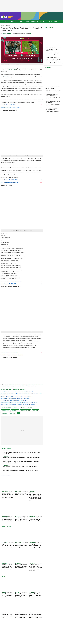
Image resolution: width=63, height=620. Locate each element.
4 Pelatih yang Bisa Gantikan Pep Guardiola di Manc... (52, 112)
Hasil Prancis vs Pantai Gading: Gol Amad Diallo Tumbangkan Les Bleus (20, 466)
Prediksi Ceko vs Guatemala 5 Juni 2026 (9, 182)
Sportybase (12, 413)
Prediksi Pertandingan (25, 410)
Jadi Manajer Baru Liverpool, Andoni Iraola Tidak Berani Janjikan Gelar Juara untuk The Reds (7, 496)
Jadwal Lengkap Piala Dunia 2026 (53, 47)
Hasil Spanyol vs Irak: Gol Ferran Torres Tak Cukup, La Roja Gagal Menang (20, 470)
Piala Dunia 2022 (12, 69)
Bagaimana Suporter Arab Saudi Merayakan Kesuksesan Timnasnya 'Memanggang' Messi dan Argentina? (21, 394)
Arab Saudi (6, 76)
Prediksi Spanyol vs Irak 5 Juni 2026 (8, 283)
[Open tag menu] (18, 413)
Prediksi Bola (35, 410)
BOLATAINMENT (34, 21)
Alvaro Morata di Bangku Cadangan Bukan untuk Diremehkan (15, 398)
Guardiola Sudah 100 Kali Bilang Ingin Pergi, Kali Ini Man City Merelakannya (21, 519)
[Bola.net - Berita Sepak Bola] (7, 17)
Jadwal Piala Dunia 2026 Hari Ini (52, 57)
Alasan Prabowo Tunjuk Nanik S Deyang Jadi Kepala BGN (7, 595)
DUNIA (21, 21)
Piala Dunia (7, 25)
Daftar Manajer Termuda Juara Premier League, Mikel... (52, 109)
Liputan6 (4, 592)
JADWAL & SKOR (42, 21)
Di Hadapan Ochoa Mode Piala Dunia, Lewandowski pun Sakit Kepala (16, 396)
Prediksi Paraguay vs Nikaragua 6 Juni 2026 (10, 107)
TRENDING (11, 21)
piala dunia (4, 542)
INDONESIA (27, 21)
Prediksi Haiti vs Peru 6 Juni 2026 (8, 104)
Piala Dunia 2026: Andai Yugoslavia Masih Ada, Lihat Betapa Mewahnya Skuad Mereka (53, 54)
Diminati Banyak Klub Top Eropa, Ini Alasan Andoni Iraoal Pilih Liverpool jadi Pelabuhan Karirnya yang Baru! (35, 497)
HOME (6, 21)
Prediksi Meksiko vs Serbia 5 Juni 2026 (9, 179)
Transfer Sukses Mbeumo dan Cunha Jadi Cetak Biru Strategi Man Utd (8, 519)
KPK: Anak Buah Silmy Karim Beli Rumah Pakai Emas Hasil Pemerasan (35, 595)
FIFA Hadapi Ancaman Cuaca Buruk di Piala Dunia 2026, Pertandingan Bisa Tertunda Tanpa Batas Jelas (35, 567)
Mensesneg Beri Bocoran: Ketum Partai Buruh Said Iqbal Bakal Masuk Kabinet (35, 616)
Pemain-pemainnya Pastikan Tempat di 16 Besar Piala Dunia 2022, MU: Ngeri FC (19, 402)
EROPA (16, 21)
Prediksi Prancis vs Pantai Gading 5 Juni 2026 (11, 281)
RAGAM (50, 21)
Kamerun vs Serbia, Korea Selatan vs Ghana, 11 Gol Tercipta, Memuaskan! (18, 404)
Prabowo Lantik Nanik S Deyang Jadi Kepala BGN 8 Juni (8, 616)
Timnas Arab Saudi (9, 68)
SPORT (55, 21)
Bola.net (2, 25)
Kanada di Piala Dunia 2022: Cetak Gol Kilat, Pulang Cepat (14, 400)
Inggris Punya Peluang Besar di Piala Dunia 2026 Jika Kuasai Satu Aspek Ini (21, 457)
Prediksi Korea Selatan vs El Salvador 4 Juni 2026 (12, 355)
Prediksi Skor (4, 413)
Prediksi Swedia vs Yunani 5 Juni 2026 (9, 352)
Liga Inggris (6, 450)
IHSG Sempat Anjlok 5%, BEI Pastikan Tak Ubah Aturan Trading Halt (21, 616)
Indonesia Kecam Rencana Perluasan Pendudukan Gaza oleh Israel (21, 595)
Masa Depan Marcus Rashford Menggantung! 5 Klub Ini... (52, 95)
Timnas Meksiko (24, 68)
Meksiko (29, 76)
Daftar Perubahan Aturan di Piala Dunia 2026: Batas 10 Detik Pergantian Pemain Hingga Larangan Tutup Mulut (53, 61)
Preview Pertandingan (6, 407)
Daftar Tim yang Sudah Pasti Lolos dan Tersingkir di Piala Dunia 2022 (17, 392)
